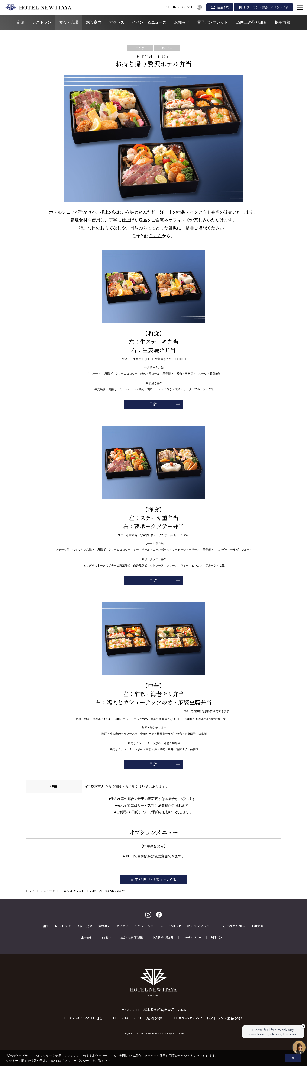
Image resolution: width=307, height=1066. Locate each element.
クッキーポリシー (76, 1060)
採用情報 (282, 22)
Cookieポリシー (192, 937)
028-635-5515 (191, 1018)
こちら (155, 235)
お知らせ (182, 22)
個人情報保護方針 (163, 937)
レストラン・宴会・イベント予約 (266, 7)
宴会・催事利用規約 (131, 937)
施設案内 (93, 22)
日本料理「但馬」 (72, 891)
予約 (153, 404)
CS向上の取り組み (251, 22)
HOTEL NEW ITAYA (38, 7)
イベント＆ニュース (149, 22)
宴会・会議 (68, 22)
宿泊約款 (106, 937)
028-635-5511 (82, 1018)
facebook (159, 915)
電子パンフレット (212, 22)
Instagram (148, 915)
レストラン (41, 22)
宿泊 (21, 22)
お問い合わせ (218, 937)
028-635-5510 (131, 1018)
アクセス (116, 22)
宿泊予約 (223, 7)
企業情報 (86, 937)
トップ (30, 891)
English (199, 7)
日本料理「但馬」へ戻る (153, 879)
